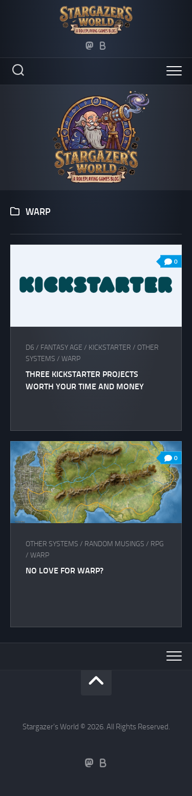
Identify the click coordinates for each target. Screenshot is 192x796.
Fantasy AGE (61, 347)
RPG (157, 544)
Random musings (114, 544)
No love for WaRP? (64, 570)
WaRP (70, 358)
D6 (30, 347)
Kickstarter (110, 347)
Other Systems (52, 544)
